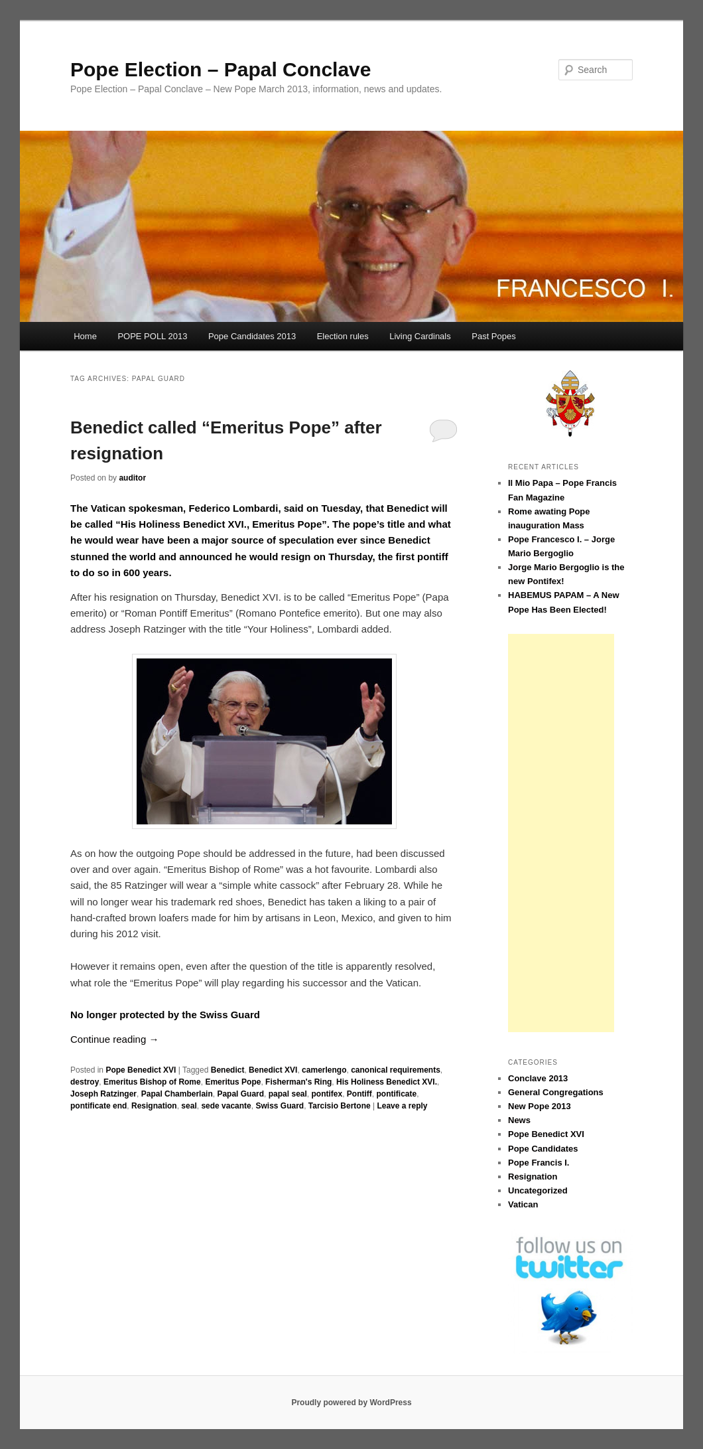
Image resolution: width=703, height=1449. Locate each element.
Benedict (228, 1070)
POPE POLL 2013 (152, 336)
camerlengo (324, 1070)
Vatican (523, 1204)
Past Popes (494, 336)
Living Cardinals (420, 336)
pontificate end (98, 1105)
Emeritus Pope (233, 1082)
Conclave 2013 (538, 1078)
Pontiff (359, 1094)
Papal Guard (240, 1094)
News (519, 1120)
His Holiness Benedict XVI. (386, 1082)
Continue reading (114, 1039)
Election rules (343, 336)
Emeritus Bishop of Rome (152, 1082)
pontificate (397, 1094)
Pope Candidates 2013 (252, 336)
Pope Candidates (543, 1149)
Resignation (154, 1105)
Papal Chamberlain (177, 1094)
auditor (132, 478)
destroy (84, 1082)
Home (85, 336)
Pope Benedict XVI (140, 1070)
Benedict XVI (273, 1070)
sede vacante (226, 1105)
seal (188, 1105)
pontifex (326, 1094)
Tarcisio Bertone (339, 1105)
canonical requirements (395, 1070)
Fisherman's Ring (298, 1082)
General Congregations (556, 1092)
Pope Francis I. (538, 1163)
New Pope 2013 (539, 1106)
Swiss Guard (279, 1105)
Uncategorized (538, 1190)
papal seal (288, 1094)
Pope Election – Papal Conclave (220, 69)
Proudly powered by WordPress (351, 1402)
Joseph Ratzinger (103, 1094)
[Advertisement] (561, 833)
